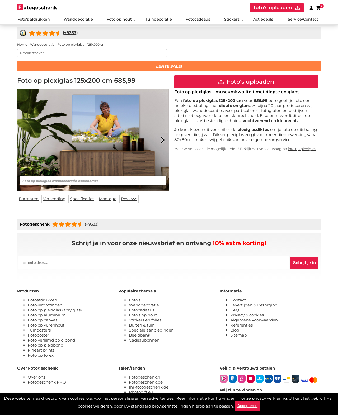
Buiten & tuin (142, 325)
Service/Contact (305, 19)
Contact (238, 300)
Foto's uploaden (246, 82)
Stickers (233, 19)
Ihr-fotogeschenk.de (148, 387)
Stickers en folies (145, 320)
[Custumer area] (311, 7)
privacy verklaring (269, 397)
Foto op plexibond (45, 345)
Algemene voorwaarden (254, 320)
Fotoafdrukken (42, 300)
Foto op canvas (42, 320)
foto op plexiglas (302, 149)
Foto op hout (121, 19)
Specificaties (82, 199)
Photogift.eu (141, 392)
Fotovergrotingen (45, 305)
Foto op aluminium (47, 315)
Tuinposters (39, 330)
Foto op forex (41, 355)
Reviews (129, 199)
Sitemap (238, 335)
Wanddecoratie (80, 19)
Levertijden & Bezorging (254, 305)
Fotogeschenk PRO (47, 382)
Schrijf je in (304, 263)
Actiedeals (265, 19)
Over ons (36, 377)
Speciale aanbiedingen (151, 330)
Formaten (29, 199)
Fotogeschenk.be (146, 382)
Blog (234, 330)
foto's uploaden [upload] (277, 8)
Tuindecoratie (160, 19)
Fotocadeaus (200, 19)
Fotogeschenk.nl (145, 377)
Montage (107, 199)
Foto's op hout (143, 315)
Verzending (54, 199)
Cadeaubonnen (144, 340)
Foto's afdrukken (35, 19)
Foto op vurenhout (46, 325)
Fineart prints (41, 350)
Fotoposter (38, 335)
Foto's (134, 300)
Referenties (241, 325)
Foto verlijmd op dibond (51, 340)
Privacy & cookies (247, 315)
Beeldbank (139, 335)
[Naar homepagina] (37, 7)
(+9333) (91, 224)
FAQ (234, 310)
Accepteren (247, 406)
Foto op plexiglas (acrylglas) (55, 310)
